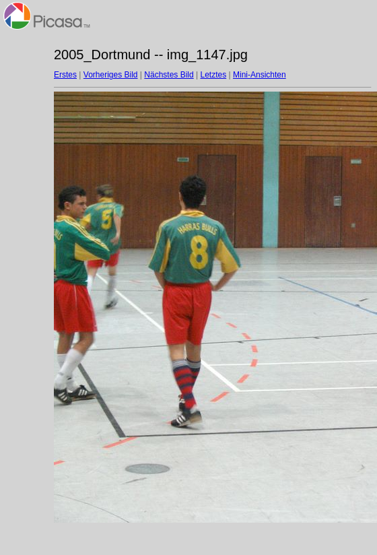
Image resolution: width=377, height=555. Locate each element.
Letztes (214, 74)
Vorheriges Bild (110, 74)
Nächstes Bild (168, 74)
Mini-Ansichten (259, 74)
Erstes (65, 74)
